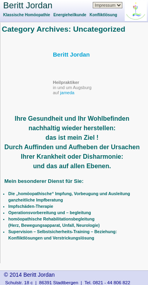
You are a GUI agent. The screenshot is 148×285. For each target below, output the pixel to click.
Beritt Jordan (27, 5)
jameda (67, 92)
